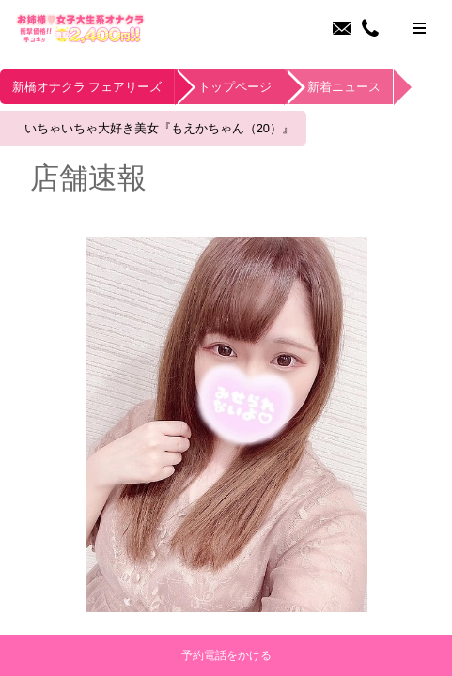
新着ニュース (372, 88)
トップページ (253, 88)
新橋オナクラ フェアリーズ (94, 88)
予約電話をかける (226, 655)
